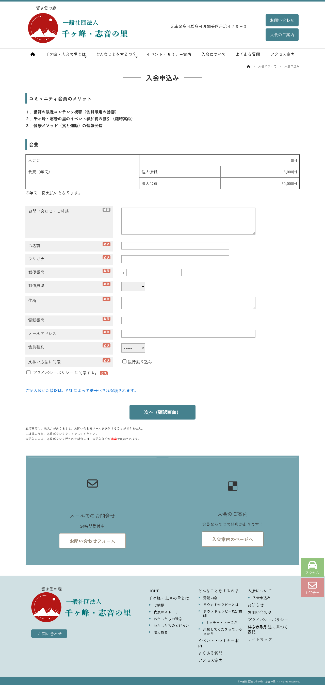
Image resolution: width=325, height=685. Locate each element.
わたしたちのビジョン (171, 625)
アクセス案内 (282, 54)
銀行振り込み (137, 362)
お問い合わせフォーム (92, 541)
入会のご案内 (282, 34)
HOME (154, 591)
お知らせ (256, 605)
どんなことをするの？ (116, 55)
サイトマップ (260, 639)
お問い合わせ (282, 20)
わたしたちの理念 (168, 618)
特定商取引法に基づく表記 (268, 629)
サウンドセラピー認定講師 (222, 613)
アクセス (312, 568)
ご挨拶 (159, 605)
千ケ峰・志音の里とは (66, 55)
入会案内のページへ (232, 539)
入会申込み (261, 597)
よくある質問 (248, 54)
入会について (213, 54)
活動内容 (210, 597)
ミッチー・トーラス (222, 622)
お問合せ (312, 588)
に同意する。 (63, 373)
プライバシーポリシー (53, 373)
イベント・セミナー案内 (169, 54)
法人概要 (161, 632)
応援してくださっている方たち (222, 631)
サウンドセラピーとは (221, 604)
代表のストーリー (168, 611)
